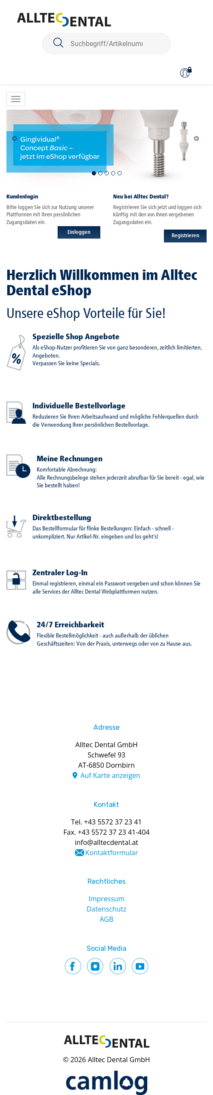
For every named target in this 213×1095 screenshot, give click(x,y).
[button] (16, 136)
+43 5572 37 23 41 (113, 822)
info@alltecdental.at (106, 842)
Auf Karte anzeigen (110, 775)
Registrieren (185, 236)
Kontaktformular (111, 852)
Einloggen (78, 232)
